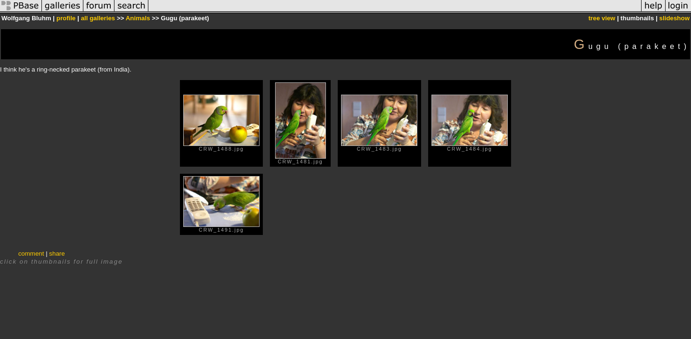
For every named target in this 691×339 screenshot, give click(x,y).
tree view (601, 18)
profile (66, 18)
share (57, 253)
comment (31, 253)
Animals (138, 18)
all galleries (98, 18)
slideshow (674, 18)
